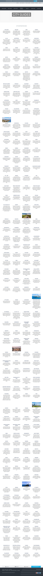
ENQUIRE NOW (36, 566)
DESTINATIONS (39, 8)
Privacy (7, 569)
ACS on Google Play (39, 570)
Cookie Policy (10, 569)
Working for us (3, 570)
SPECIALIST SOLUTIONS (21, 8)
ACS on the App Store (35, 570)
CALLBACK (26, 566)
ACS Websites (18, 570)
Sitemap (6, 569)
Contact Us (3, 569)
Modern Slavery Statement (14, 570)
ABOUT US (27, 8)
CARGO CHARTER (16, 8)
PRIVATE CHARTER (4, 8)
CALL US (7, 566)
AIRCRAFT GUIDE (33, 8)
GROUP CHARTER (10, 8)
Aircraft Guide (7, 570)
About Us (10, 570)
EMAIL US (16, 566)
